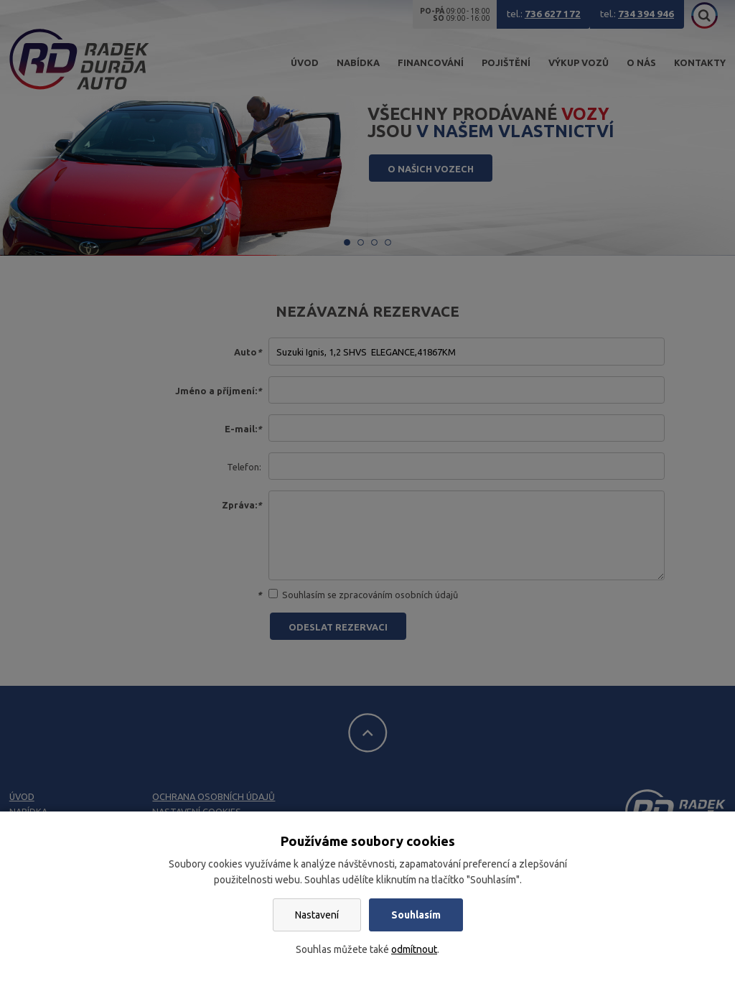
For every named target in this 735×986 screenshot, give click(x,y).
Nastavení (317, 915)
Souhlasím (416, 915)
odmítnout (414, 949)
